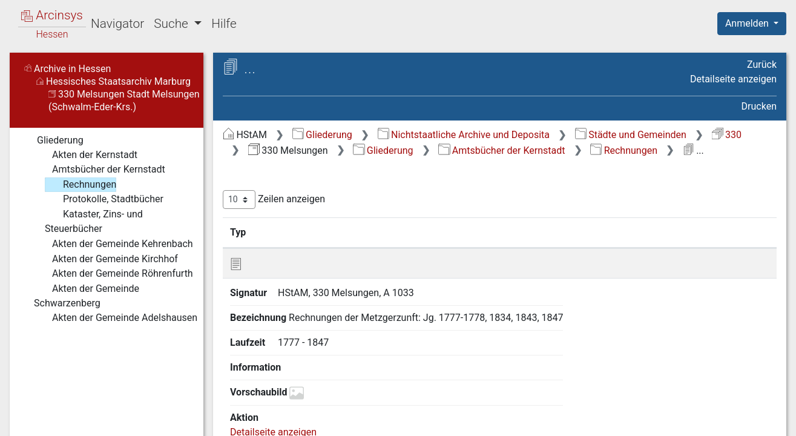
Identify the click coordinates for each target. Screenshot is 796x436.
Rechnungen (623, 150)
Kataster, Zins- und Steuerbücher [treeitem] (94, 220)
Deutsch (73, 411)
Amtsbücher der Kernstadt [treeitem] (99, 169)
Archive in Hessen (67, 68)
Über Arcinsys (483, 420)
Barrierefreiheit (666, 420)
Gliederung (322, 134)
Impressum (756, 420)
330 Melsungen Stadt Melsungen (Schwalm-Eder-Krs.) (124, 100)
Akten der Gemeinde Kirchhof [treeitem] (106, 259)
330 (727, 134)
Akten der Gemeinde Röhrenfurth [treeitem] (113, 273)
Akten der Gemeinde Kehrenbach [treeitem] (113, 244)
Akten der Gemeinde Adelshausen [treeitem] (115, 318)
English (28, 411)
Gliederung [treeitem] (52, 140)
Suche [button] (172, 23)
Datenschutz (574, 420)
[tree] (106, 229)
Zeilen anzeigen (274, 199)
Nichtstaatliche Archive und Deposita (464, 134)
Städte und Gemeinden (630, 134)
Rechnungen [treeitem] (80, 184)
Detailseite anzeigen (733, 79)
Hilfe (223, 23)
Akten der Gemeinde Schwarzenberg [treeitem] (86, 295)
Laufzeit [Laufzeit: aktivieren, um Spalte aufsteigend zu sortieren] (510, 232)
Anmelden (748, 23)
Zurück (762, 64)
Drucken (759, 106)
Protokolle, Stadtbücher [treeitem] (104, 199)
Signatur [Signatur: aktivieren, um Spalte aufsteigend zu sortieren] (294, 232)
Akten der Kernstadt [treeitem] (85, 155)
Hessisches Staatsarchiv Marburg (113, 81)
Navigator (117, 23)
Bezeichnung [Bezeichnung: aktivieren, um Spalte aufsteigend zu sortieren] (391, 232)
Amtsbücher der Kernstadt (501, 150)
